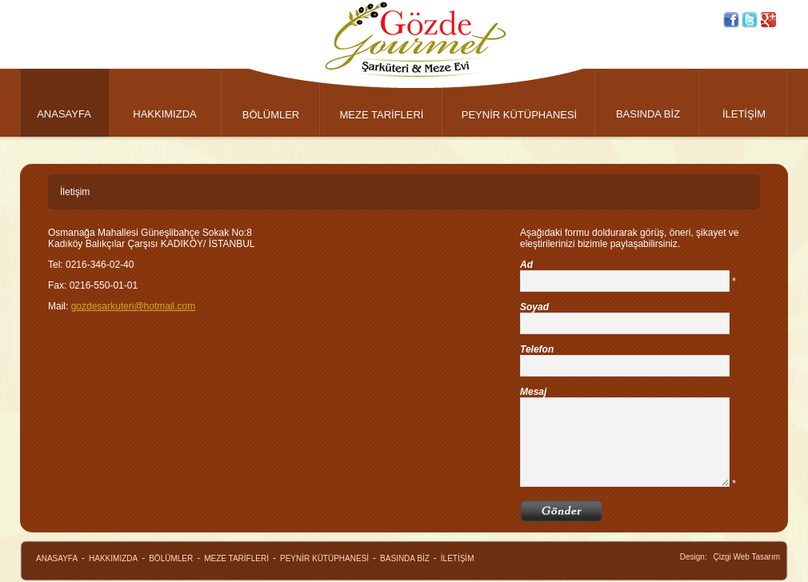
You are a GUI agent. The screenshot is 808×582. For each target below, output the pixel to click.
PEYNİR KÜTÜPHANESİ (519, 115)
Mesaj (533, 391)
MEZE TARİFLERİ (382, 115)
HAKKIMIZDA (164, 114)
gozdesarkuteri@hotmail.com (133, 306)
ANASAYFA (64, 114)
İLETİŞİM (744, 114)
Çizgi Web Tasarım (746, 556)
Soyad (534, 307)
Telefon (537, 349)
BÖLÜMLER (271, 115)
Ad (526, 264)
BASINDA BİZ (648, 114)
